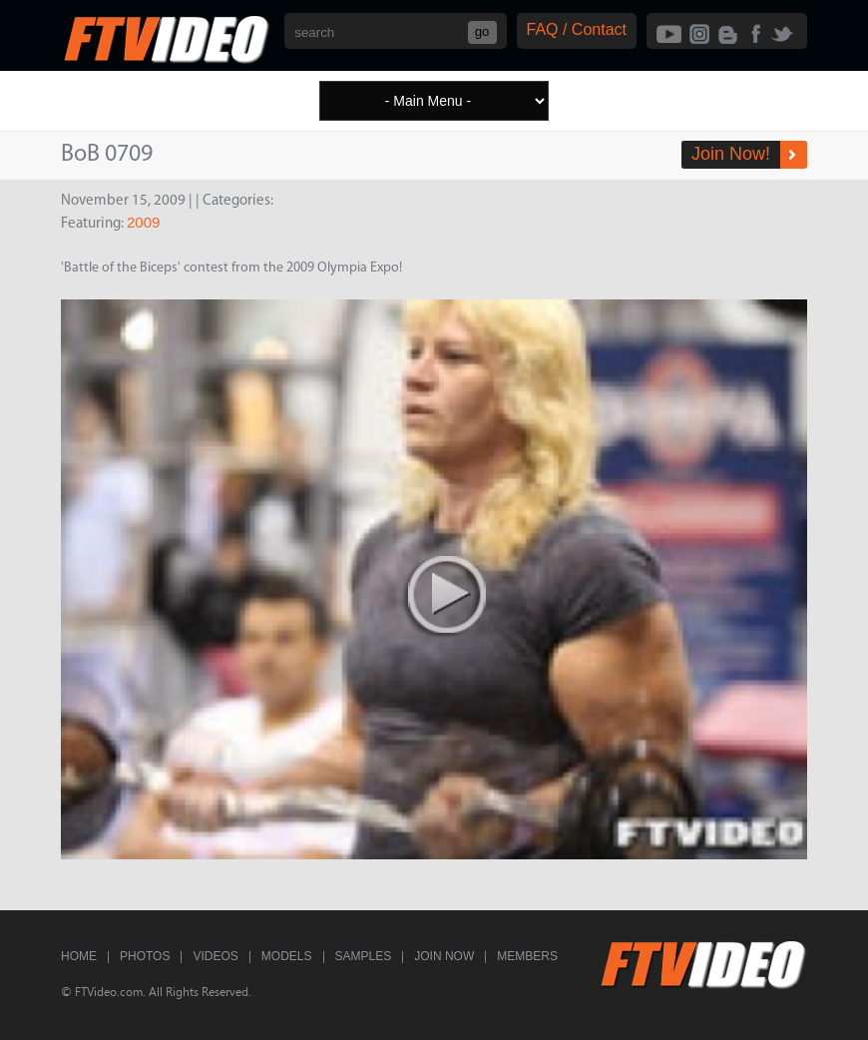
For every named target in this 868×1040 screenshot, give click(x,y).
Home (79, 956)
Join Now (444, 956)
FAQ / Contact (577, 29)
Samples (363, 956)
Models (286, 956)
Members (527, 956)
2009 (143, 222)
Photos (145, 956)
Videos (215, 956)
